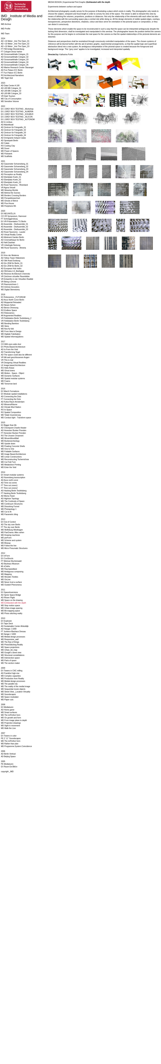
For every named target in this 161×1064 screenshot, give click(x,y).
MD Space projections (10, 647)
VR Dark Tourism (8, 96)
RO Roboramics (7, 313)
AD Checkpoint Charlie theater (13, 428)
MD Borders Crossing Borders (13, 195)
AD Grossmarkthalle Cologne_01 (14, 54)
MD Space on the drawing (12, 600)
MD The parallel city (9, 684)
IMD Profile (5, 29)
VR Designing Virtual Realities (13, 363)
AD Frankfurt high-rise (10, 673)
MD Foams (5, 381)
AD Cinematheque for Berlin (12, 240)
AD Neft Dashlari (8, 243)
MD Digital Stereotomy (10, 290)
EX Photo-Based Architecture (13, 347)
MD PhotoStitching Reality (12, 645)
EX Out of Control (8, 522)
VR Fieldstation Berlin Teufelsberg (15, 321)
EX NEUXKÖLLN (8, 214)
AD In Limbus (6, 122)
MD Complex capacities (11, 676)
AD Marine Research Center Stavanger (17, 67)
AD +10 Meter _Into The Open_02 (15, 44)
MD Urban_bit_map (9, 650)
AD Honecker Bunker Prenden (13, 430)
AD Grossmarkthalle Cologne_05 (14, 65)
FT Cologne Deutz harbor (11, 52)
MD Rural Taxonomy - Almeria (13, 248)
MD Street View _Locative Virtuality (15, 692)
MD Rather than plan (9, 744)
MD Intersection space (10, 658)
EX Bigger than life (9, 425)
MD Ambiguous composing (12, 572)
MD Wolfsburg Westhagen (12, 530)
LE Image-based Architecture (13, 365)
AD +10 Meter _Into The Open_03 (15, 46)
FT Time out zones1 (9, 485)
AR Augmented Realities (11, 316)
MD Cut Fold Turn (8, 462)
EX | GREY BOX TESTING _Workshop (17, 109)
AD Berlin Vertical (8, 754)
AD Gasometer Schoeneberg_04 (14, 172)
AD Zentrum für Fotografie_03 (13, 133)
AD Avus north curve (9, 480)
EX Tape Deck (7, 624)
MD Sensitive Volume (10, 101)
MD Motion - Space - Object (12, 373)
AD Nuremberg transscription (13, 477)
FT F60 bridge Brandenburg (12, 49)
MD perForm (6, 538)
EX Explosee (6, 621)
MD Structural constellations (12, 655)
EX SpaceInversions (9, 592)
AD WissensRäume (9, 404)
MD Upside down (8, 444)
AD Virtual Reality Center (11, 235)
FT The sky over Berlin (10, 527)
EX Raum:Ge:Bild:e (9, 767)
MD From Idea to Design (11, 331)
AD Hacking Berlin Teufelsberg (13, 491)
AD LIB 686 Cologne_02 (11, 91)
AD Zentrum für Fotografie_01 (13, 127)
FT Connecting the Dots (11, 399)
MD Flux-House (7, 203)
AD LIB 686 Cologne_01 (11, 88)
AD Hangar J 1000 (8, 629)
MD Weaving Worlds (9, 190)
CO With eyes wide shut (11, 344)
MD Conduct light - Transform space (16, 418)
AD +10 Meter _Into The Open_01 (15, 41)
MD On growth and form (11, 718)
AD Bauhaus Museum (10, 564)
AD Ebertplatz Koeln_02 (11, 180)
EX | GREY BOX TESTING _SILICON (17, 117)
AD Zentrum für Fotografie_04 (13, 135)
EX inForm (5, 556)
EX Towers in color (9, 736)
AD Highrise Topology (10, 499)
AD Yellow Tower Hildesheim (13, 258)
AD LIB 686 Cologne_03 (11, 93)
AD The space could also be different (16, 355)
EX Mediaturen (7, 707)
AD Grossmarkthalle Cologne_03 (14, 60)
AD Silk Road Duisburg (10, 261)
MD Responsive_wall (9, 639)
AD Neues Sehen (8, 305)
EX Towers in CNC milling (11, 671)
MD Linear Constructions (11, 457)
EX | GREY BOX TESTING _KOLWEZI (17, 114)
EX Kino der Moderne (10, 255)
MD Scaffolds (6, 156)
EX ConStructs (7, 558)
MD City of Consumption (11, 99)
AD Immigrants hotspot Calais (13, 138)
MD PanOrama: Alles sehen (12, 532)
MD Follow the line (8, 546)
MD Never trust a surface (11, 582)
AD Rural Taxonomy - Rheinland (14, 185)
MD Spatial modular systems (13, 378)
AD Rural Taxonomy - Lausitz (13, 232)
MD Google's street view (11, 653)
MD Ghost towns (8, 371)
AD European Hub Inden (11, 269)
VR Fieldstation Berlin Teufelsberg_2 (16, 318)
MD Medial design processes (13, 637)
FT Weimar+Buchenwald (11, 561)
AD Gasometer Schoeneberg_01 (14, 164)
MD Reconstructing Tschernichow (15, 459)
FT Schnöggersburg (9, 219)
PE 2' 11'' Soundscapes (11, 738)
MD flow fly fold (7, 329)
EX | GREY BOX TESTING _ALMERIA (17, 112)
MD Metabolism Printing (11, 465)
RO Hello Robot (7, 368)
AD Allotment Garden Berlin (12, 237)
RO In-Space (6, 410)
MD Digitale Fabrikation (11, 334)
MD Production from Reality (12, 679)
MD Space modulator (10, 697)
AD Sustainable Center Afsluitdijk (14, 626)
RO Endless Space (9, 310)
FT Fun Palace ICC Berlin (11, 73)
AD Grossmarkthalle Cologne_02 (14, 57)
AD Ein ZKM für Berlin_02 (12, 266)
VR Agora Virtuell (8, 188)
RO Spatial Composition (11, 412)
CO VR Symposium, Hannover (14, 216)
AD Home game (7, 710)
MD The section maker (10, 663)
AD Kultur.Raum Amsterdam (12, 402)
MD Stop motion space (10, 605)
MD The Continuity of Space (12, 501)
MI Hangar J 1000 (8, 634)
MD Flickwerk (6, 154)
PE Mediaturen (7, 764)
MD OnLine (6, 579)
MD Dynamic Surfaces (10, 376)
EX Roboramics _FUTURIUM (13, 297)
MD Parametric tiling (9, 514)
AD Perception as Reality (11, 174)
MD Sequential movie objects (13, 689)
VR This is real (7, 360)
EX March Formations (10, 391)
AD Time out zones (9, 483)
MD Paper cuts (7, 700)
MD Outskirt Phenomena (11, 585)
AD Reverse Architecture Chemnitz (15, 274)
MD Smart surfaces (9, 712)
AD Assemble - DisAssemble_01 (14, 224)
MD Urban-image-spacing (11, 608)
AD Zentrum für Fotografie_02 (13, 130)
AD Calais (5, 143)
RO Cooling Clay (8, 146)
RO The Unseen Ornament (12, 436)
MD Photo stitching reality (11, 613)
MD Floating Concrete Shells (13, 446)
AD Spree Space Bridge (11, 595)
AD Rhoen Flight (8, 598)
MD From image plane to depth (14, 720)
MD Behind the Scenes (10, 193)
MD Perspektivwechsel (10, 198)
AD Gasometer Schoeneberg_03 (14, 169)
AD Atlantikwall (7, 125)
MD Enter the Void (8, 467)
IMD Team (5, 34)
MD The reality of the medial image (15, 686)
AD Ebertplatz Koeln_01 (11, 177)
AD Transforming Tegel (10, 352)
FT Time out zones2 (9, 488)
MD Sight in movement (10, 726)
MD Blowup (6, 543)
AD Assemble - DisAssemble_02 (14, 227)
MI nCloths (5, 566)
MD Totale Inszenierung (11, 415)
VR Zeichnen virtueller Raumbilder (15, 276)
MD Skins (5, 326)
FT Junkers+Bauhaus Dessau (13, 631)
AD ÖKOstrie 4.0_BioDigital (12, 271)
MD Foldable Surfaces (10, 451)
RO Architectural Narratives (12, 75)
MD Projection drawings (11, 723)
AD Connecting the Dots (11, 397)
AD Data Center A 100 (10, 86)
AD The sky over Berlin (10, 525)
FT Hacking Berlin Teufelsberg (13, 493)
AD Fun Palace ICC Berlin (12, 70)
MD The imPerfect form (10, 715)
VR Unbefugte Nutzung (10, 245)
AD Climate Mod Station (11, 407)
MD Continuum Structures (12, 504)
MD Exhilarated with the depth (13, 603)
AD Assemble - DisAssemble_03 (14, 229)
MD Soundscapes (8, 694)
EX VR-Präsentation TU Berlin (13, 221)
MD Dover (5, 148)
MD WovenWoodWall (10, 438)
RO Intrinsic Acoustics (10, 287)
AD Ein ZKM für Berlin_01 (12, 263)
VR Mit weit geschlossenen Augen (15, 357)
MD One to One (7, 449)
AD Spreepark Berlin (9, 140)
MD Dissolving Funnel (10, 506)
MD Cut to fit (6, 512)
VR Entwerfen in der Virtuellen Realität (17, 279)
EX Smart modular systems (12, 475)
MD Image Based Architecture (13, 454)
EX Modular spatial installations (14, 394)
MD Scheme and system (11, 540)
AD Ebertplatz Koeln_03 (11, 182)
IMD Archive (6, 24)
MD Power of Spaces (10, 151)
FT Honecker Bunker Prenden (13, 433)
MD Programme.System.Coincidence (16, 746)
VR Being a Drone (8, 282)
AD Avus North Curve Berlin (12, 300)
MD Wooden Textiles (9, 577)
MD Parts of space (8, 660)
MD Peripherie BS (8, 206)
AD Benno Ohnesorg (9, 308)
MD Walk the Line (8, 728)
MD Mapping (6, 574)
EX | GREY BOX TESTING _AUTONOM (18, 119)
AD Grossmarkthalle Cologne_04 (14, 62)
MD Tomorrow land (9, 384)
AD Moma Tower (8, 496)
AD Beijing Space (8, 756)
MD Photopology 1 (8, 509)
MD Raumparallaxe (9, 569)
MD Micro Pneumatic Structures (14, 548)
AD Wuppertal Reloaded (11, 302)
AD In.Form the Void (9, 349)
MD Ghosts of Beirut (9, 201)
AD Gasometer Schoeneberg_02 (14, 166)
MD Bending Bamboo (10, 323)
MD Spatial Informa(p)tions (12, 337)
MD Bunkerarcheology (10, 441)
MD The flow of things (10, 642)
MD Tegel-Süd (7, 78)
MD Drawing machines (10, 535)
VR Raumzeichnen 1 (9, 284)
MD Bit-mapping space (10, 611)
